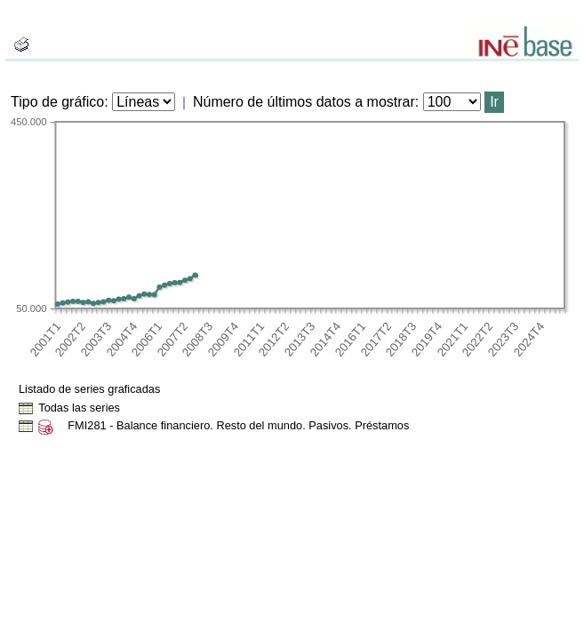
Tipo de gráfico (57, 101)
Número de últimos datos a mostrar (304, 101)
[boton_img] (21, 44)
